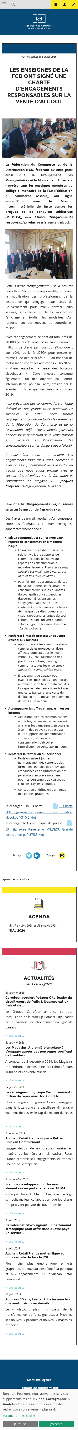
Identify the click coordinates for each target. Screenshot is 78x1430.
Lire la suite (16, 1035)
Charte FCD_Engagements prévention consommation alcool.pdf (38, 811)
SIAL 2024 (17, 930)
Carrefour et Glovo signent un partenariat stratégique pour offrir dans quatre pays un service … (38, 1229)
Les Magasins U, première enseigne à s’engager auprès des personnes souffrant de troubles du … (38, 1051)
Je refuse (20, 1424)
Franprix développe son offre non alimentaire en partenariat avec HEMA (35, 1186)
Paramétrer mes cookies (19, 1416)
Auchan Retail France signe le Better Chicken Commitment (34, 1140)
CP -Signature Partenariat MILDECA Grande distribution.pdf (38, 829)
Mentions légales (39, 1380)
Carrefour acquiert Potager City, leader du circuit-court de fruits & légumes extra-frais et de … (38, 1001)
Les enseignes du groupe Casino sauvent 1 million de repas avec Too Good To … (38, 1094)
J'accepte (56, 1424)
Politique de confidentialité (39, 1388)
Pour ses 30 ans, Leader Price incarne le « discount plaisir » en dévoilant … (37, 1301)
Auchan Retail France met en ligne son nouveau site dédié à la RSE (36, 1255)
